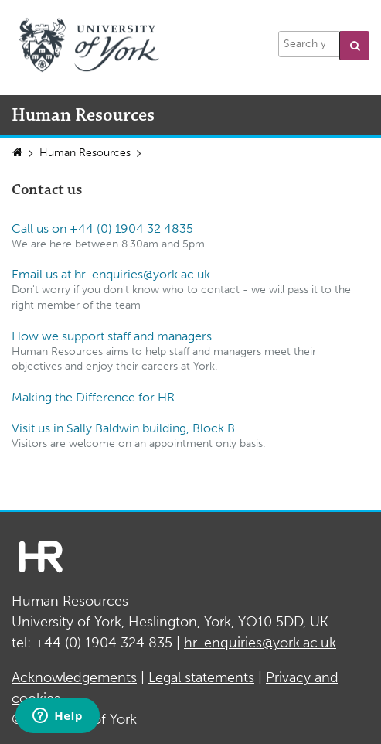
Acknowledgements (74, 677)
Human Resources (85, 152)
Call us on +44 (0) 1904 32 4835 (102, 228)
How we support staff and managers (112, 336)
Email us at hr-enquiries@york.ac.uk (111, 274)
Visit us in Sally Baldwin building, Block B (123, 428)
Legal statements (201, 677)
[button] (354, 45)
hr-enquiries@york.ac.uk (260, 642)
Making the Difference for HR (93, 397)
